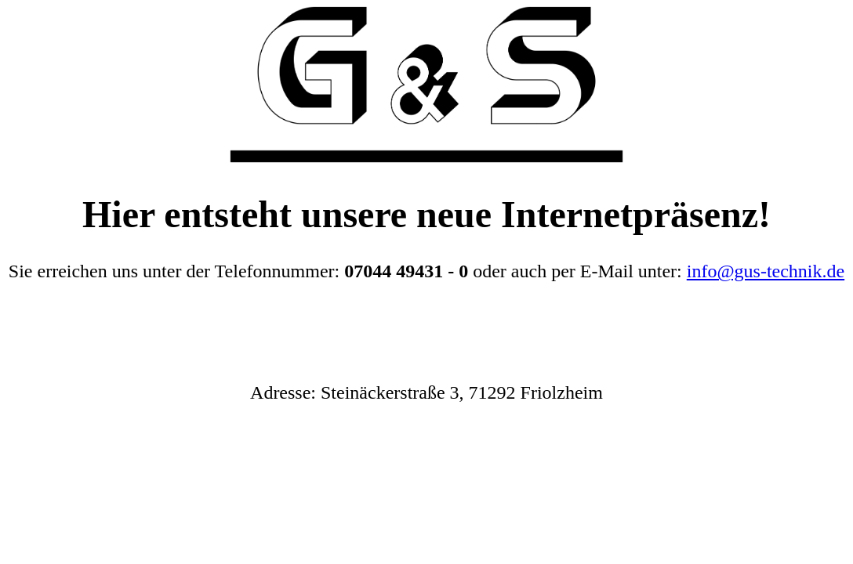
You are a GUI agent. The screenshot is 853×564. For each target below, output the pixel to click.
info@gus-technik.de (765, 271)
